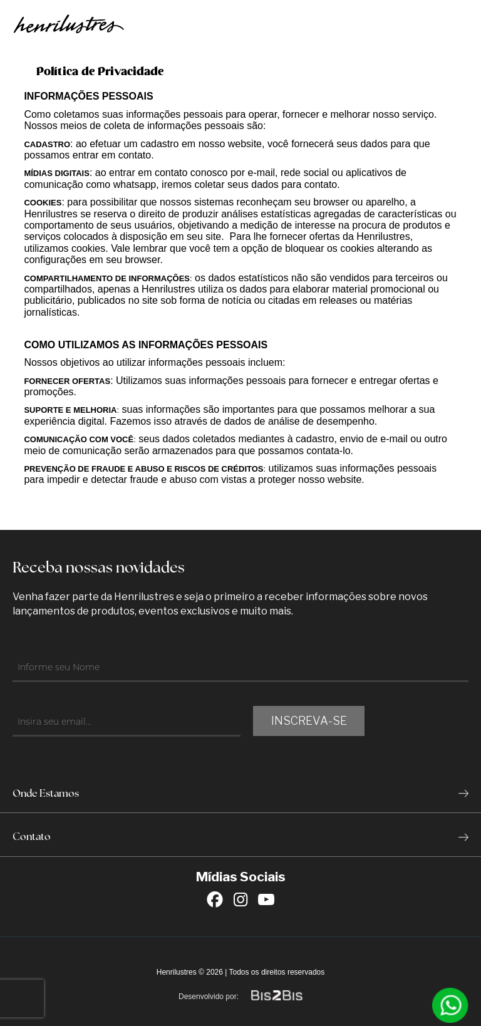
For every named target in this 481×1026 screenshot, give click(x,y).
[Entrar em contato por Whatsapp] (450, 1005)
